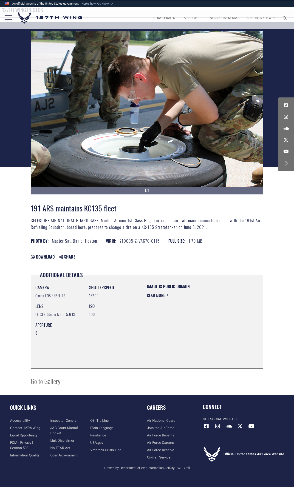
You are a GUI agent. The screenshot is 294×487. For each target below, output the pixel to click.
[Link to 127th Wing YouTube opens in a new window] (286, 151)
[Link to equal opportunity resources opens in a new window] (23, 435)
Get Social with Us (220, 419)
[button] (98, 3)
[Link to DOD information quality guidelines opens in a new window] (24, 455)
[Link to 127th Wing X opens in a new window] (286, 140)
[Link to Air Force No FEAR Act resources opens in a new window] (60, 448)
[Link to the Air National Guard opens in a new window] (161, 421)
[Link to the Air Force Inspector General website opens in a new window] (63, 421)
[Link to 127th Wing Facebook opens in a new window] (286, 105)
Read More (156, 295)
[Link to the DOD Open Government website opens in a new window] (63, 455)
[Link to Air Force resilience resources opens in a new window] (98, 435)
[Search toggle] (286, 18)
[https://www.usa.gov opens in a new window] (96, 443)
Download (43, 257)
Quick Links (23, 407)
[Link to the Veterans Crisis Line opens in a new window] (105, 450)
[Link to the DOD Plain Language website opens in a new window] (101, 428)
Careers (156, 407)
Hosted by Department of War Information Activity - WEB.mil (147, 468)
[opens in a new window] (163, 17)
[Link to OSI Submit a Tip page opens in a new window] (99, 421)
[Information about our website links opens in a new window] (62, 441)
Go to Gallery (45, 381)
